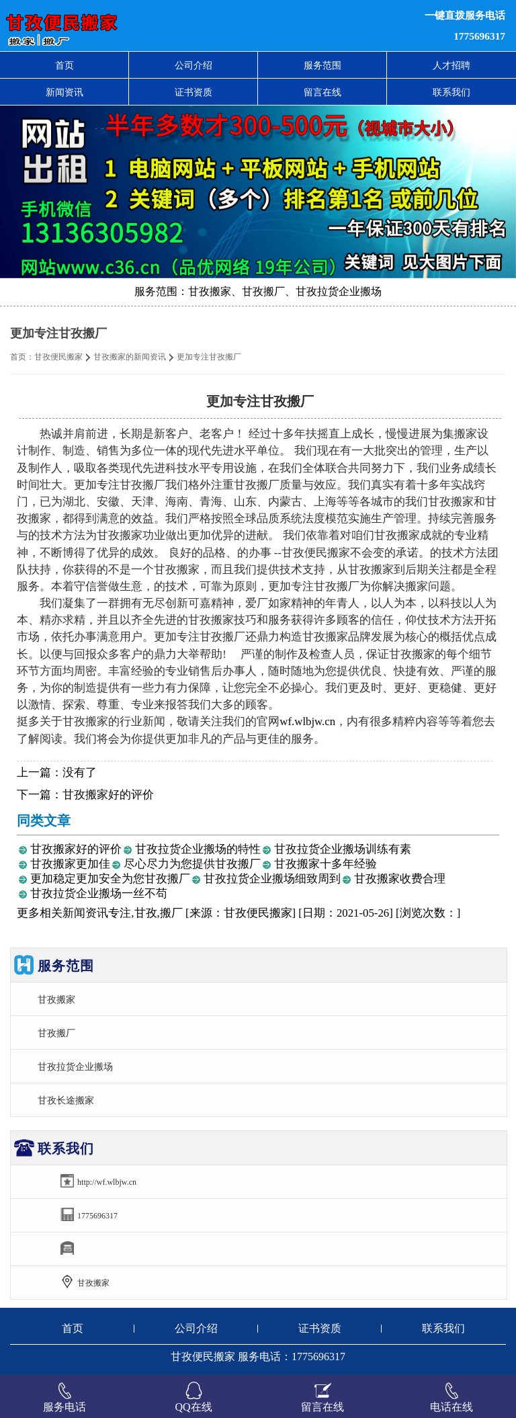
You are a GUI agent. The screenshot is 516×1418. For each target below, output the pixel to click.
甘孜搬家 (56, 999)
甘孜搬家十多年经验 (325, 864)
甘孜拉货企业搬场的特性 (198, 849)
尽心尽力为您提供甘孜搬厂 (192, 864)
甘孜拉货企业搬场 (75, 1066)
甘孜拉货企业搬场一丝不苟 (98, 893)
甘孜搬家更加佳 (70, 864)
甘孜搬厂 (56, 1033)
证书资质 (193, 92)
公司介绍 (193, 65)
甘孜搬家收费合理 (399, 878)
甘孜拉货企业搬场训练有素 (342, 849)
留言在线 (322, 92)
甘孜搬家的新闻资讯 (129, 357)
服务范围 (322, 65)
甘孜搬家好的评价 (108, 794)
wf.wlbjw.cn (307, 721)
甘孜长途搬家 (66, 1100)
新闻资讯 (64, 92)
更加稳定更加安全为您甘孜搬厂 (110, 878)
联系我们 (451, 92)
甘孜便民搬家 (58, 357)
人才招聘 (451, 65)
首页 (64, 65)
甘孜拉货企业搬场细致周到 (272, 878)
